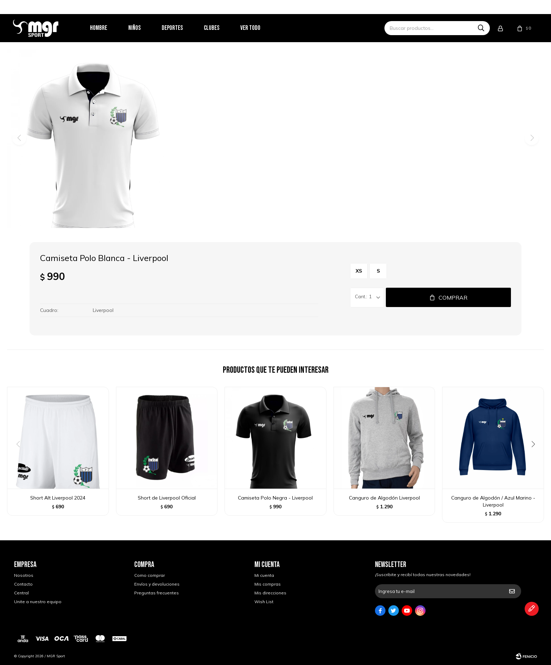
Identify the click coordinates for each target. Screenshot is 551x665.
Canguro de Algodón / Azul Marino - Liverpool (493, 501)
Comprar (453, 297)
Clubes (212, 28)
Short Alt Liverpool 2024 (57, 498)
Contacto (23, 584)
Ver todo (251, 28)
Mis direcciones (270, 592)
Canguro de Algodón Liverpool (384, 498)
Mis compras (267, 584)
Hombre (99, 28)
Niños (135, 28)
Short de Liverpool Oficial (167, 498)
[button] (535, 458)
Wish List (263, 601)
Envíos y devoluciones (157, 584)
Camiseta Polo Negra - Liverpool (275, 498)
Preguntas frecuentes (156, 592)
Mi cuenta (264, 575)
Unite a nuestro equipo (37, 601)
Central (21, 592)
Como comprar (149, 575)
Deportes (173, 28)
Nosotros (23, 575)
